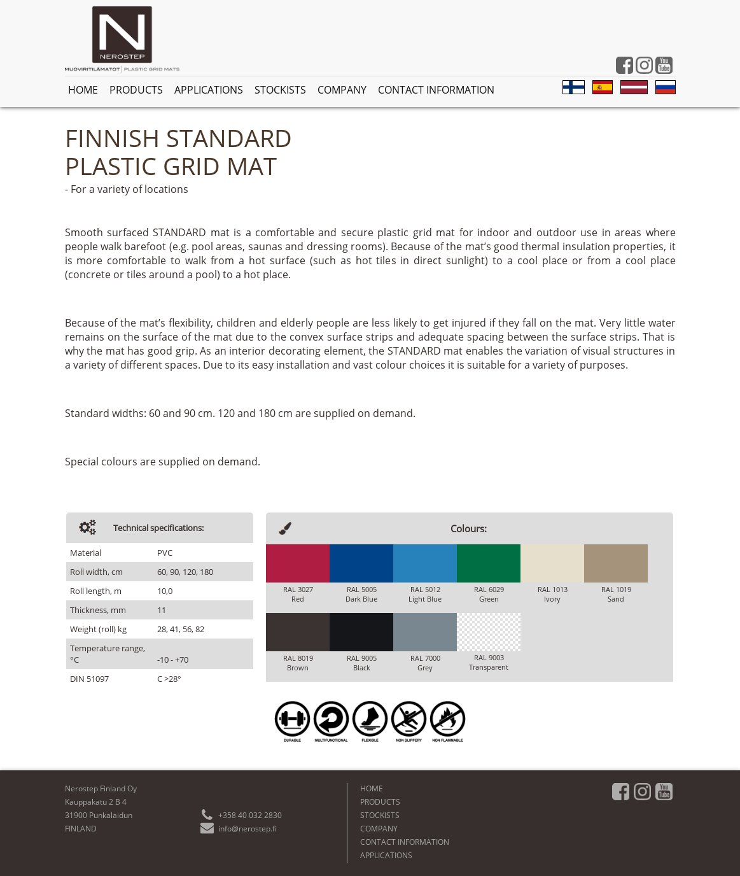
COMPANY (342, 90)
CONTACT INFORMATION (436, 90)
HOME (83, 90)
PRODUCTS (136, 90)
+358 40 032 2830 (250, 815)
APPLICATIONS (208, 90)
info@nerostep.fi (247, 828)
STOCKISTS (280, 90)
